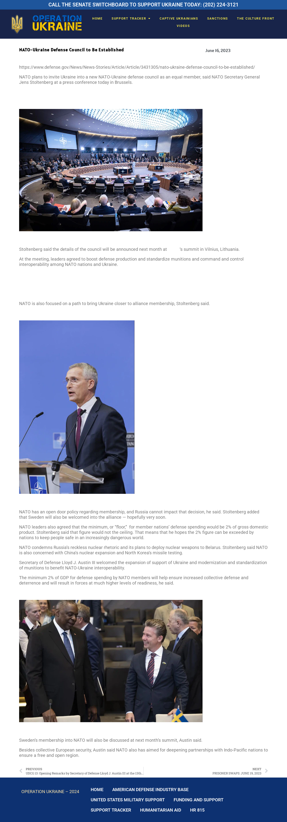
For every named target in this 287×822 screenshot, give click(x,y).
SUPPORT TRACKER (131, 18)
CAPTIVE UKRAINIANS (179, 18)
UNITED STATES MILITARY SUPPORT (128, 799)
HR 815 (197, 810)
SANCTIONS (217, 18)
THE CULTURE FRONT (256, 18)
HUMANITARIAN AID (160, 810)
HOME (97, 18)
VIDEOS (183, 26)
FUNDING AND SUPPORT (198, 799)
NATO (174, 249)
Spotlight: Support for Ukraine (48, 284)
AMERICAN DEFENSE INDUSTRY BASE (150, 789)
